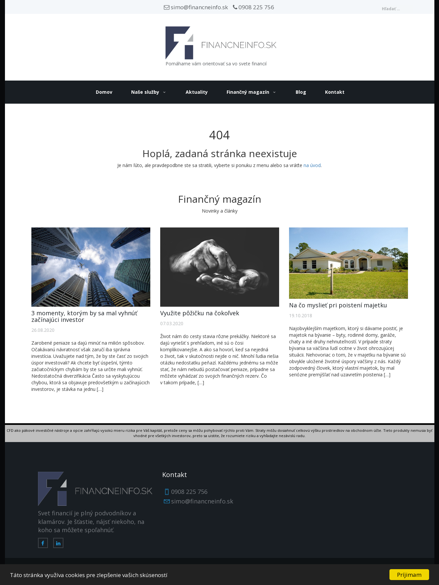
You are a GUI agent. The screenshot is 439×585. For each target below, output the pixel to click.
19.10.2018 (300, 315)
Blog (301, 92)
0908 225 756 (253, 7)
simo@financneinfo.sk (196, 7)
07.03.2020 (171, 323)
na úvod (312, 165)
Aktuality (197, 92)
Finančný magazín (248, 92)
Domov (104, 92)
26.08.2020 (43, 330)
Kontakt (335, 92)
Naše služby (145, 92)
